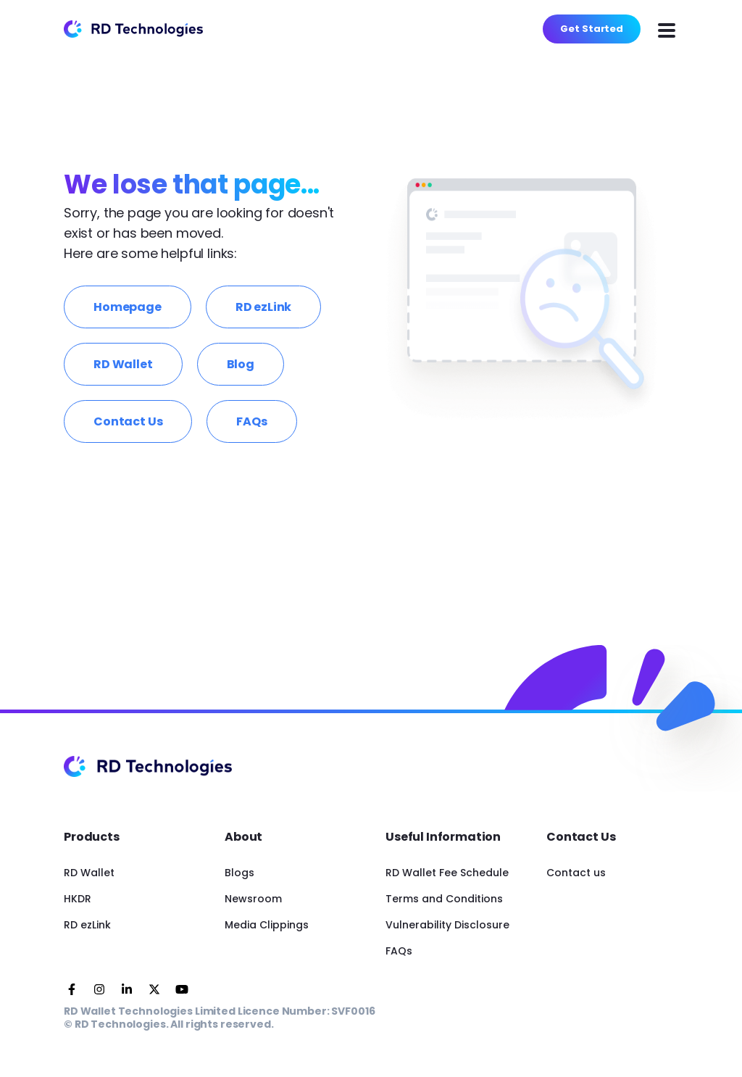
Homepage (127, 307)
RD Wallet (123, 364)
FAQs (251, 421)
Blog (240, 364)
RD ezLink (263, 307)
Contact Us (127, 421)
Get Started (591, 29)
